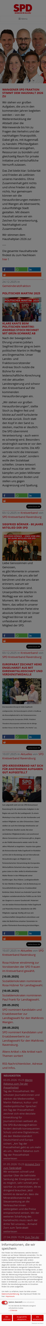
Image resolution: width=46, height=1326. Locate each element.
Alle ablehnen (7, 1318)
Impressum (10, 1296)
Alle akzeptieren (37, 1318)
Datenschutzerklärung (10, 1294)
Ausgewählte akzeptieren (22, 1318)
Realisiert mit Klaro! (37, 1323)
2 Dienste (13, 1310)
